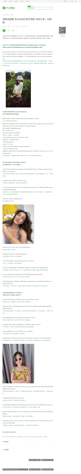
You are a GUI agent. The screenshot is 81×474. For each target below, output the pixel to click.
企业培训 (27, 1)
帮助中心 (22, 1)
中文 (8, 30)
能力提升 (7, 14)
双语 (4, 30)
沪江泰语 (4, 14)
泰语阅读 (11, 14)
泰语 (13, 30)
